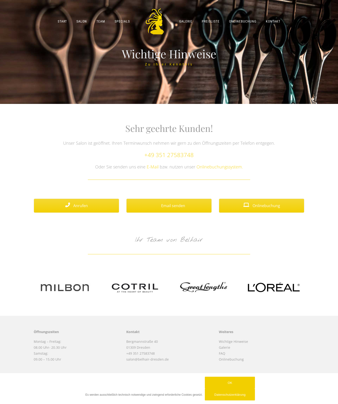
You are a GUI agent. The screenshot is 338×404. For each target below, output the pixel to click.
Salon (81, 21)
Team (100, 21)
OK (230, 383)
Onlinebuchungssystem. (220, 167)
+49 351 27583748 (169, 155)
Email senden (169, 205)
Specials (122, 21)
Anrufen (76, 205)
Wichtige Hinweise (233, 341)
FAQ (222, 353)
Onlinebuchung (242, 21)
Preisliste (211, 21)
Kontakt (273, 21)
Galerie (185, 21)
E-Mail (153, 167)
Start (62, 21)
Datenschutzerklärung (229, 394)
